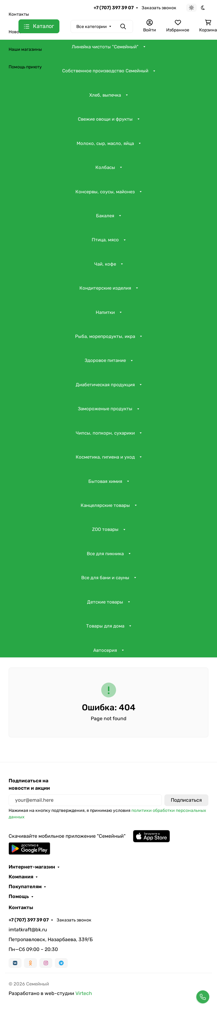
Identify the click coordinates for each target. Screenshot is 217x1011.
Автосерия (105, 650)
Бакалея (105, 216)
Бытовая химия (105, 481)
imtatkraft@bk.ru (28, 930)
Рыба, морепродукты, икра (105, 336)
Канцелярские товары (105, 505)
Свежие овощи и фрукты (105, 119)
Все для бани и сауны (105, 577)
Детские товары (105, 602)
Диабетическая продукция (105, 384)
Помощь (19, 896)
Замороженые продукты (105, 408)
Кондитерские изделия (105, 288)
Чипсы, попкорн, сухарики (105, 433)
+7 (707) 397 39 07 (114, 7)
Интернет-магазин (32, 867)
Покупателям (25, 886)
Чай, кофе (105, 264)
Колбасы (105, 167)
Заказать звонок (159, 7)
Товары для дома (105, 626)
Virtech (83, 993)
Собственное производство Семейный (105, 71)
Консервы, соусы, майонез (105, 192)
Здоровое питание (105, 360)
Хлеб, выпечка (105, 95)
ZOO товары (105, 529)
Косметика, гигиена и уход (105, 457)
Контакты (19, 14)
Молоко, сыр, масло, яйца (105, 143)
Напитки (105, 312)
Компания (21, 876)
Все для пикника (105, 553)
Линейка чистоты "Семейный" (105, 47)
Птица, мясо (105, 240)
